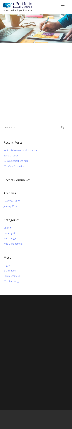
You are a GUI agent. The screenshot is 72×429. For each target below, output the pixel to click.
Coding (7, 227)
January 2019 (10, 206)
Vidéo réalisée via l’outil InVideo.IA (20, 150)
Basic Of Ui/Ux (11, 155)
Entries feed (10, 270)
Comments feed (12, 275)
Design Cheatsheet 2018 (16, 160)
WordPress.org (11, 281)
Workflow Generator (14, 166)
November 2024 (12, 200)
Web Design (10, 238)
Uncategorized (11, 233)
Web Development (13, 243)
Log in (7, 265)
